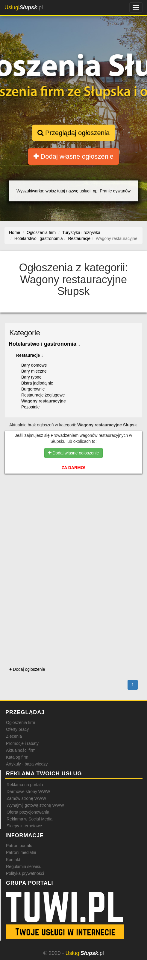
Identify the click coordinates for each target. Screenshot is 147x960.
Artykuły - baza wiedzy (27, 764)
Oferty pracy (17, 729)
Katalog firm (17, 757)
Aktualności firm (21, 750)
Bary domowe (34, 365)
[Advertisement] (73, 509)
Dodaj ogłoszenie (27, 669)
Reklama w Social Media (29, 819)
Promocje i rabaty (22, 743)
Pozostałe (30, 407)
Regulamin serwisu (23, 866)
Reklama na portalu (25, 784)
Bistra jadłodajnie (37, 383)
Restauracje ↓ (29, 355)
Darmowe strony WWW (28, 791)
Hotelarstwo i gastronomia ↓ (45, 344)
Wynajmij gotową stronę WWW (35, 805)
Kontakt (13, 859)
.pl (23, 7)
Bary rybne (31, 377)
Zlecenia (14, 736)
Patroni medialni (21, 852)
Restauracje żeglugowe (43, 395)
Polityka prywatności (25, 873)
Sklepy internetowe (24, 825)
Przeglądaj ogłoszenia (73, 133)
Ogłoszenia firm (20, 722)
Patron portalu (19, 845)
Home (14, 232)
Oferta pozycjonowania (28, 812)
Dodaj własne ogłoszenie (73, 156)
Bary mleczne (34, 371)
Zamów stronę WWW (26, 798)
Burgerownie (33, 389)
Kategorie (24, 333)
